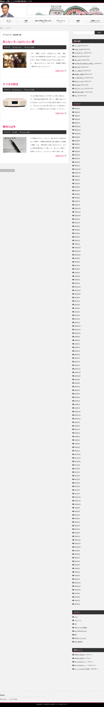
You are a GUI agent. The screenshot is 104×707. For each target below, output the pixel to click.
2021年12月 (77, 286)
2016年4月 (77, 525)
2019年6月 (77, 390)
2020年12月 (77, 326)
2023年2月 (77, 240)
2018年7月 (77, 429)
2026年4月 (77, 112)
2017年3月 (77, 486)
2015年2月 (77, 575)
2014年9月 (77, 593)
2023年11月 (77, 211)
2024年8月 (77, 179)
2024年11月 (77, 172)
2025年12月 (77, 126)
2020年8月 (77, 340)
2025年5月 (77, 151)
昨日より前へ (77, 60)
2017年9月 (77, 465)
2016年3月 (77, 529)
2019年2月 (77, 404)
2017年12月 (77, 454)
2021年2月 (77, 318)
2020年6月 (77, 347)
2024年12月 (77, 169)
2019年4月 (77, 397)
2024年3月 (77, 197)
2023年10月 (77, 215)
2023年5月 (77, 229)
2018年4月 (77, 440)
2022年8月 (77, 261)
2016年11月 (77, 500)
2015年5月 (77, 564)
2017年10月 (77, 461)
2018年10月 (77, 418)
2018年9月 (77, 422)
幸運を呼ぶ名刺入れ (79, 654)
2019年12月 (77, 368)
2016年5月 (77, 522)
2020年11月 (77, 329)
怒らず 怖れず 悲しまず (80, 631)
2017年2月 (77, 490)
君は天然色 (77, 85)
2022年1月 (77, 283)
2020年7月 (77, 343)
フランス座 (77, 45)
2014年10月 (77, 589)
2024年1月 (77, 204)
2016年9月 (77, 507)
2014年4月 (77, 604)
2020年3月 (77, 358)
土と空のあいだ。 (79, 52)
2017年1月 (77, 493)
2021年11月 (77, 290)
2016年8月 (77, 511)
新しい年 (76, 95)
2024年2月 (77, 201)
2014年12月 (77, 582)
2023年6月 (77, 226)
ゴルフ (76, 616)
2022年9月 (77, 258)
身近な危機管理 (78, 641)
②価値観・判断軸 (79, 74)
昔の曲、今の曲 (78, 49)
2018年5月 (77, 436)
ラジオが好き (10, 84)
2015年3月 (77, 572)
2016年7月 (77, 514)
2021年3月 (77, 315)
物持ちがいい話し (79, 81)
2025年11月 (77, 129)
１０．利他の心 (78, 70)
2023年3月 (77, 236)
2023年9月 (77, 219)
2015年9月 (77, 550)
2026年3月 (77, 115)
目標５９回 (77, 67)
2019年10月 (77, 375)
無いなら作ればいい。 (80, 661)
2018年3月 (77, 443)
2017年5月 (77, 479)
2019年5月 (77, 393)
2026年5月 (77, 108)
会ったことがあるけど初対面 (81, 669)
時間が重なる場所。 (79, 92)
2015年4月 (77, 568)
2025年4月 (77, 154)
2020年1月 (77, 365)
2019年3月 (77, 400)
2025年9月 (77, 137)
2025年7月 (77, 144)
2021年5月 (77, 308)
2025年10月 (77, 133)
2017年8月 (77, 468)
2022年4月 (77, 276)
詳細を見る (60, 71)
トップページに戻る (7, 170)
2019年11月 (77, 372)
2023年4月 (77, 233)
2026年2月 (77, 119)
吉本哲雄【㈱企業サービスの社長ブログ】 (56, 704)
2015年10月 (77, 547)
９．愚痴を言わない (79, 77)
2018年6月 (77, 432)
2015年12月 (77, 539)
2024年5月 (77, 190)
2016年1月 (77, 536)
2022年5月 (77, 272)
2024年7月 (77, 183)
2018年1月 (77, 450)
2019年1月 (77, 408)
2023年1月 (77, 244)
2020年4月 (77, 354)
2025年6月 (77, 147)
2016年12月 (77, 497)
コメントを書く (31, 47)
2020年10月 (77, 333)
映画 (75, 634)
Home (1, 28)
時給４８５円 (77, 56)
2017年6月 (77, 475)
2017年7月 (77, 472)
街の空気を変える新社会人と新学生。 (84, 63)
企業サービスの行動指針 (80, 627)
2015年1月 (77, 579)
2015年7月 (77, 557)
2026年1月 (77, 122)
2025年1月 (77, 165)
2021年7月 (77, 301)
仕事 (15, 132)
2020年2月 (77, 361)
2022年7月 (77, 265)
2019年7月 (77, 386)
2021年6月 (77, 304)
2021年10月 (77, 293)
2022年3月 (77, 279)
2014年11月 (77, 586)
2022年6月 (77, 268)
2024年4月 (77, 194)
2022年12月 (77, 247)
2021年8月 (77, 297)
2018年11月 (77, 415)
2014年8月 (77, 596)
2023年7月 (77, 222)
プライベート (17, 47)
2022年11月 (77, 251)
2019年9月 (77, 379)
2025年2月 (77, 162)
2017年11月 (77, 457)
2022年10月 (77, 254)
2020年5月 (77, 350)
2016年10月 (77, 504)
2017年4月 (77, 482)
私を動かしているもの (80, 638)
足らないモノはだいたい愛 (18, 41)
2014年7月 (77, 600)
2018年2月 (77, 447)
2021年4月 (77, 311)
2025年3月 (77, 158)
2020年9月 (77, 336)
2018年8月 (77, 425)
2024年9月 (77, 176)
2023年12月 (77, 208)
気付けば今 (9, 126)
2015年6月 (77, 561)
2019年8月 (77, 383)
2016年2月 (77, 532)
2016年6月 (77, 518)
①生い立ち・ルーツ (79, 88)
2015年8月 (77, 554)
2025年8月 (77, 140)
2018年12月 (77, 411)
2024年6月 (77, 186)
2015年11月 (77, 543)
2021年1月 (77, 322)
